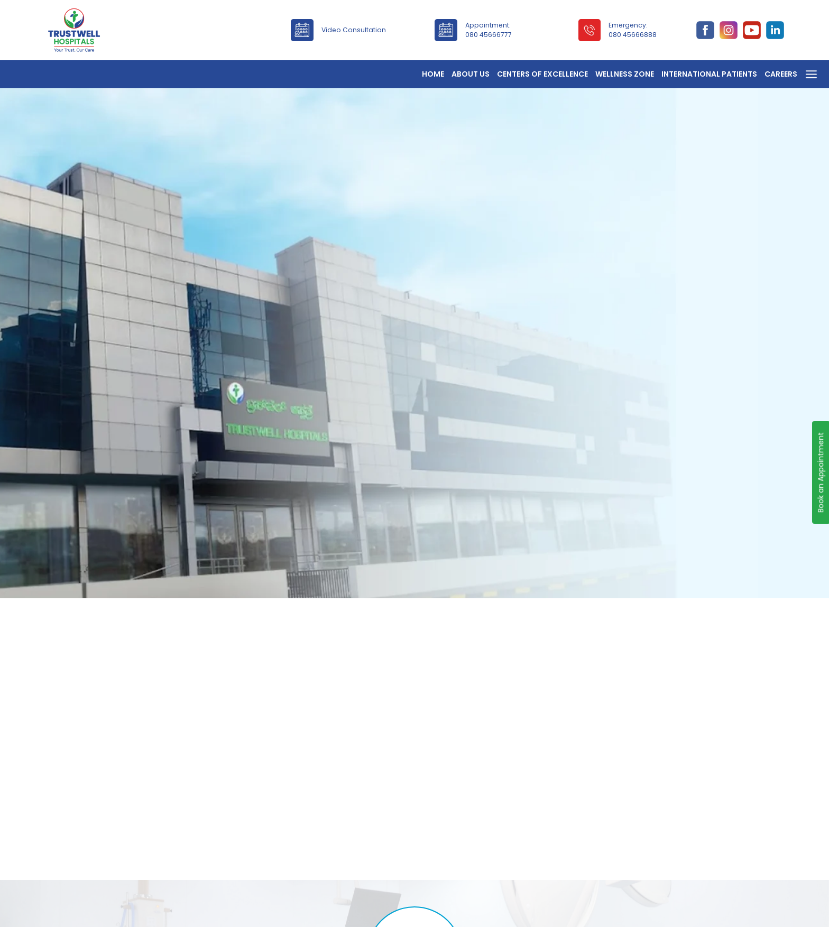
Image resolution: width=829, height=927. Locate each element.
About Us (471, 74)
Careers (780, 74)
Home (433, 74)
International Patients (709, 74)
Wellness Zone (624, 74)
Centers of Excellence (542, 74)
